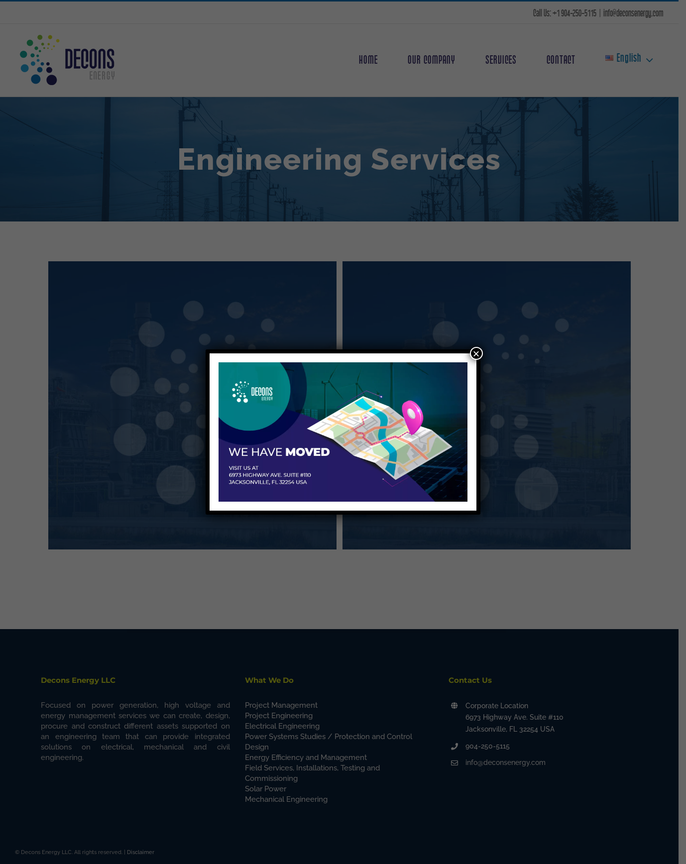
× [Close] (476, 353)
